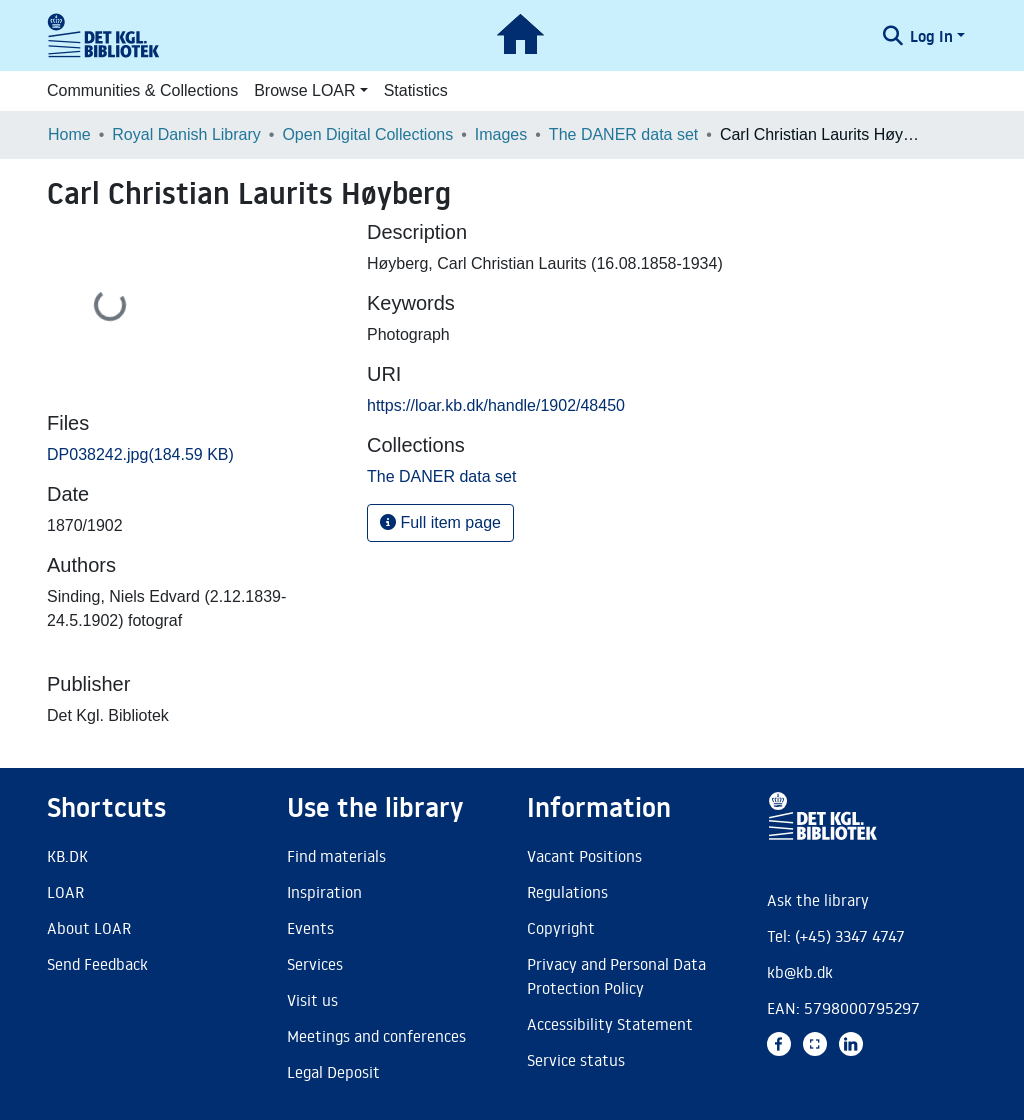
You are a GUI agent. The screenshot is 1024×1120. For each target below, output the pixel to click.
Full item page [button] (440, 522)
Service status (576, 1060)
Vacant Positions (584, 856)
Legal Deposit (333, 1072)
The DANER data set (623, 134)
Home (69, 134)
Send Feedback (97, 964)
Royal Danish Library (186, 134)
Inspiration (324, 892)
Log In (931, 36)
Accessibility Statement (610, 1024)
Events (310, 928)
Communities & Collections (142, 90)
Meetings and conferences (376, 1036)
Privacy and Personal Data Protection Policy (616, 976)
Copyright (561, 928)
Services (315, 964)
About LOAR (89, 928)
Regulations (567, 892)
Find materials (336, 856)
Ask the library (818, 900)
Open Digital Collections (367, 134)
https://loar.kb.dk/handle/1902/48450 (496, 405)
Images (501, 134)
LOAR (65, 892)
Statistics (416, 90)
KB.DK (67, 856)
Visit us (312, 1000)
